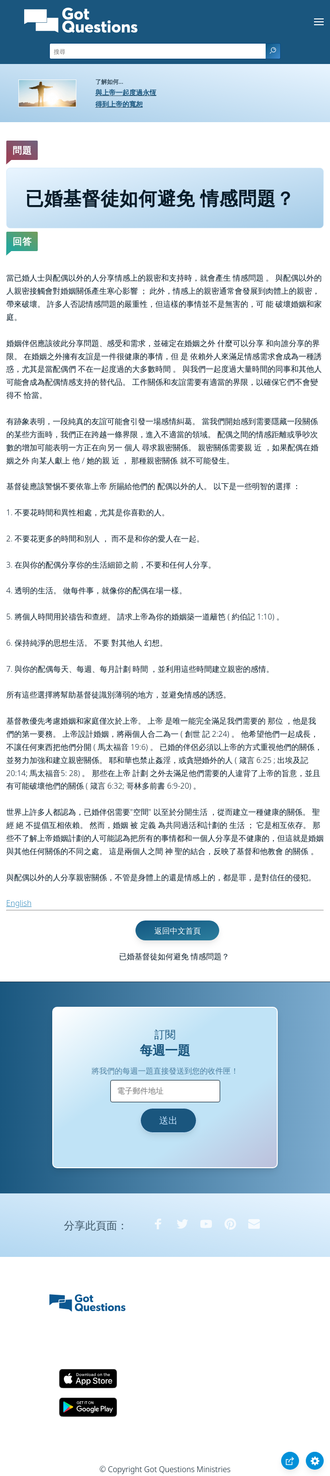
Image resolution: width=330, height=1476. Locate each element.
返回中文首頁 (177, 930)
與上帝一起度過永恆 (125, 92)
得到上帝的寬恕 (119, 104)
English (18, 903)
